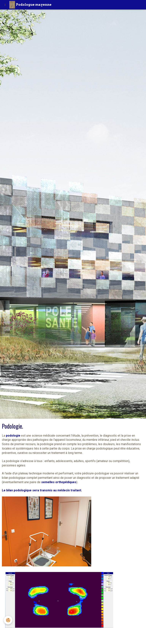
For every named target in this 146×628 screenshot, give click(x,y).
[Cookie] (8, 620)
